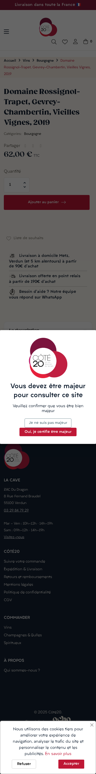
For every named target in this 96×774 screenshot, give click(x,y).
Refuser (24, 764)
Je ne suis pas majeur (48, 423)
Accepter (71, 764)
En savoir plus (58, 754)
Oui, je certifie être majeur (48, 432)
